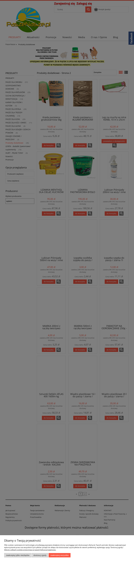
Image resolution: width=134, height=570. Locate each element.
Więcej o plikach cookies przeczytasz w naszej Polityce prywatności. (30, 550)
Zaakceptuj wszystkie (60, 555)
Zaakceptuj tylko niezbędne (17, 555)
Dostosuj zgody (39, 555)
